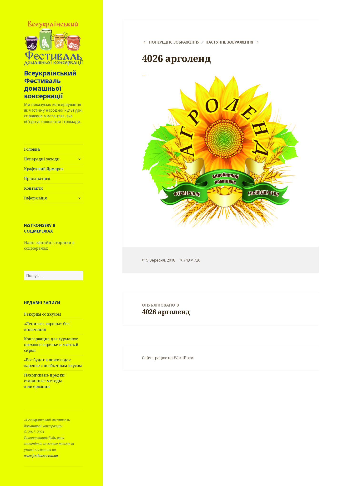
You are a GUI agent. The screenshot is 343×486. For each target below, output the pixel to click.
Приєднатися (37, 178)
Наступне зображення (229, 42)
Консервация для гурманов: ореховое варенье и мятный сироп (51, 344)
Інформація (35, 198)
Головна (32, 149)
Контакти (33, 188)
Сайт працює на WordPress (168, 357)
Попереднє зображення (174, 42)
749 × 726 (191, 260)
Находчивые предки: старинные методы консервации (45, 380)
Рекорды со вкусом (42, 314)
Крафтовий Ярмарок (44, 168)
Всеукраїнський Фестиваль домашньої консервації (50, 84)
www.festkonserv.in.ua (41, 456)
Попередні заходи (42, 159)
